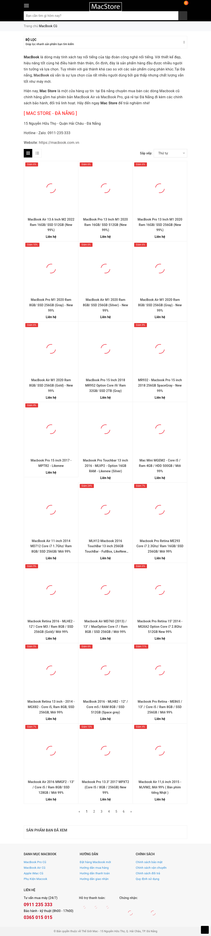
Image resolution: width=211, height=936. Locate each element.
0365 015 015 (38, 917)
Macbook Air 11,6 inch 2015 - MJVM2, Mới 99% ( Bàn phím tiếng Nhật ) (160, 787)
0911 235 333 (38, 904)
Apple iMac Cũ (33, 873)
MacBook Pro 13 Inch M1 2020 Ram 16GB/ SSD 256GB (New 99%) (160, 225)
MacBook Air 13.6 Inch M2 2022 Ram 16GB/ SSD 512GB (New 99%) (51, 225)
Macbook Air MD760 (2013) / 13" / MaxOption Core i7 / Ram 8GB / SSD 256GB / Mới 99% (105, 626)
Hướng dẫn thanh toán (95, 873)
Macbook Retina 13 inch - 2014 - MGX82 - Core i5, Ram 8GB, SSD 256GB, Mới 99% (51, 707)
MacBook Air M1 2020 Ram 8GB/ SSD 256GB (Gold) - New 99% (51, 385)
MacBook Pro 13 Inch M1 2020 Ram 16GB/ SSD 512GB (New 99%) (105, 225)
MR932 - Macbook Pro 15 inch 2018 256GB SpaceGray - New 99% (160, 385)
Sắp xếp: (146, 153)
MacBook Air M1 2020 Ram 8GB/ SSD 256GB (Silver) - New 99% (105, 305)
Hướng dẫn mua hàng (94, 867)
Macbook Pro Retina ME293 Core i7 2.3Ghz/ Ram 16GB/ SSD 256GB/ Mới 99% (159, 546)
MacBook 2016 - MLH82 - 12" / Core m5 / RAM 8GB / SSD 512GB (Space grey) (105, 707)
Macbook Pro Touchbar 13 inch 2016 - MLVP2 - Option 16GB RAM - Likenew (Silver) (105, 466)
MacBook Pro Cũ (35, 862)
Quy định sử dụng (147, 879)
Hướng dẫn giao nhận (94, 879)
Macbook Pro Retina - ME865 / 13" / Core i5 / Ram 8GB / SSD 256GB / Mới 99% (160, 707)
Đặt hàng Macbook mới (95, 862)
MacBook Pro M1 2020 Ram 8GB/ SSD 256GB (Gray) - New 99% (51, 305)
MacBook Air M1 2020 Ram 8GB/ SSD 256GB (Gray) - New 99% (160, 305)
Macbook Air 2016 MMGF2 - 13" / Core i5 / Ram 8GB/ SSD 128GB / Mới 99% (51, 787)
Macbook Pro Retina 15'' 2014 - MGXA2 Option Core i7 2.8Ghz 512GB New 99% (159, 626)
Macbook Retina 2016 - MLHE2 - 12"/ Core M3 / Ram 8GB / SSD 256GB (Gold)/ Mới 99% (51, 626)
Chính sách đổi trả (148, 873)
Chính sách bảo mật (149, 862)
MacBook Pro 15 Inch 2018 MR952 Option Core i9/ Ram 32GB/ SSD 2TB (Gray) (105, 385)
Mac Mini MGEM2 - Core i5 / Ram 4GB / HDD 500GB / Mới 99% (160, 466)
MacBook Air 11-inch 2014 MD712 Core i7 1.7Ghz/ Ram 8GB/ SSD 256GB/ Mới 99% (51, 546)
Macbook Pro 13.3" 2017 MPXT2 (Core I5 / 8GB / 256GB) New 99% (105, 787)
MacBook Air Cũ (34, 867)
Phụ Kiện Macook (35, 879)
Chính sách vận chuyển (151, 867)
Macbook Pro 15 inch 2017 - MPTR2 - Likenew (51, 463)
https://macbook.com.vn (59, 142)
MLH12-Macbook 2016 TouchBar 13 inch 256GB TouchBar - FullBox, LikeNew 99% (105, 546)
